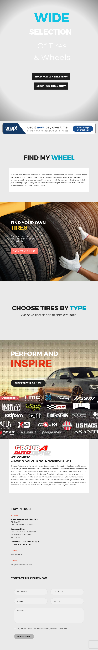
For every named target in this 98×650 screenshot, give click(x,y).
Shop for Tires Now (51, 86)
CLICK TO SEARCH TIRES (24, 251)
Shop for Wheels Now (51, 76)
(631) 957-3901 (16, 554)
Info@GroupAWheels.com (21, 564)
